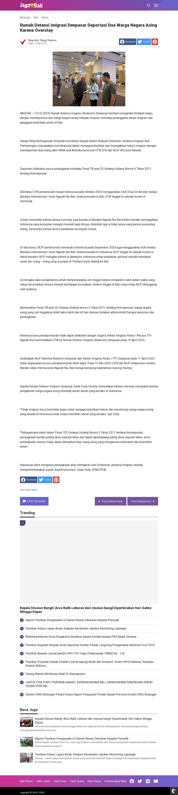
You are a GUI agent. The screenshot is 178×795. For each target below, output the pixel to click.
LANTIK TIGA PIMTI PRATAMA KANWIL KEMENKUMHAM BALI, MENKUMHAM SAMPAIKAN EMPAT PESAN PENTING (89, 684)
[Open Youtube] (156, 781)
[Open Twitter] (140, 781)
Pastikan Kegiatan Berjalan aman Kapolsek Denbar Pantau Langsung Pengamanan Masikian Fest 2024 (90, 645)
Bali (28, 490)
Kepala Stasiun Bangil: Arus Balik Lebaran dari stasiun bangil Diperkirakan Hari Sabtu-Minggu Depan (86, 610)
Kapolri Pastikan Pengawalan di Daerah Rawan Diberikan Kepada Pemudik (72, 620)
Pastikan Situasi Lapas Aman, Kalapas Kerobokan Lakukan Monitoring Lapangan (75, 628)
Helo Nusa (94, 781)
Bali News (26, 781)
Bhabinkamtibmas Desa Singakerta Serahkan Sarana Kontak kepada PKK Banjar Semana (80, 636)
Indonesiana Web (115, 781)
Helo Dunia (77, 781)
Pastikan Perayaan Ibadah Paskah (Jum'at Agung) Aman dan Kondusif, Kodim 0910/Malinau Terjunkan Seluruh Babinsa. (89, 663)
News (34, 490)
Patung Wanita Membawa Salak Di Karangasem (55, 674)
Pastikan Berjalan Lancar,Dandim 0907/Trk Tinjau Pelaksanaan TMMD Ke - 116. (75, 653)
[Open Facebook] (132, 781)
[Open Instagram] (148, 781)
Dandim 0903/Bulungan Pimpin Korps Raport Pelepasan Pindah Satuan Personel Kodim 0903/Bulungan (90, 694)
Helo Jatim (43, 781)
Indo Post (60, 781)
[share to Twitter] (144, 41)
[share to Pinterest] (154, 41)
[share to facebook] (127, 41)
